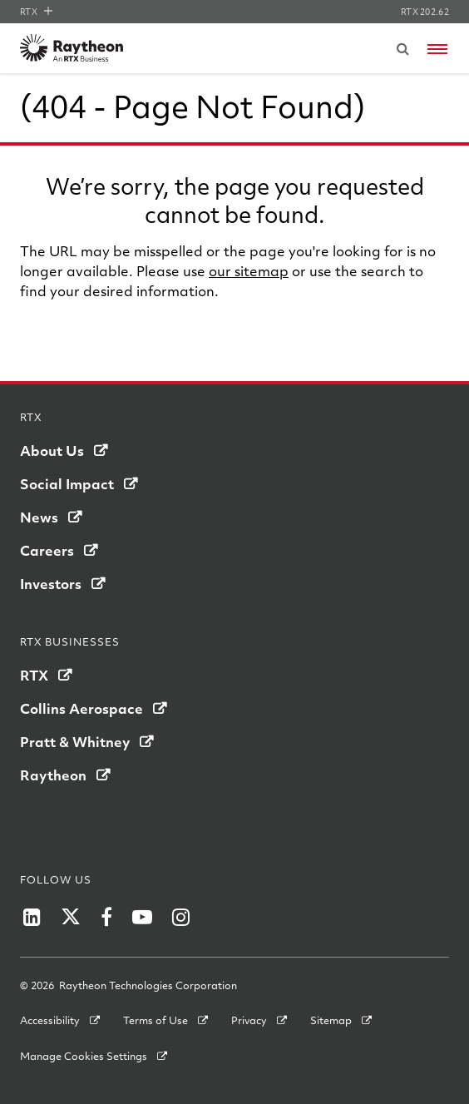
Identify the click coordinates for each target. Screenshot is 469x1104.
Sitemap (331, 1019)
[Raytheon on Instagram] (181, 917)
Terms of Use (155, 1019)
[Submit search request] (402, 48)
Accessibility (50, 1019)
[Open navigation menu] (437, 49)
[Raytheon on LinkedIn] (32, 917)
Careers (47, 550)
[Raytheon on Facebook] (106, 917)
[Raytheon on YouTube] (142, 917)
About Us (52, 450)
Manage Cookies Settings (83, 1055)
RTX (36, 11)
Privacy (249, 1019)
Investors (50, 583)
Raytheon (53, 775)
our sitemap (249, 270)
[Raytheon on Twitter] (71, 917)
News (39, 517)
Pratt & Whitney (75, 741)
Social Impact (67, 483)
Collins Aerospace (81, 708)
